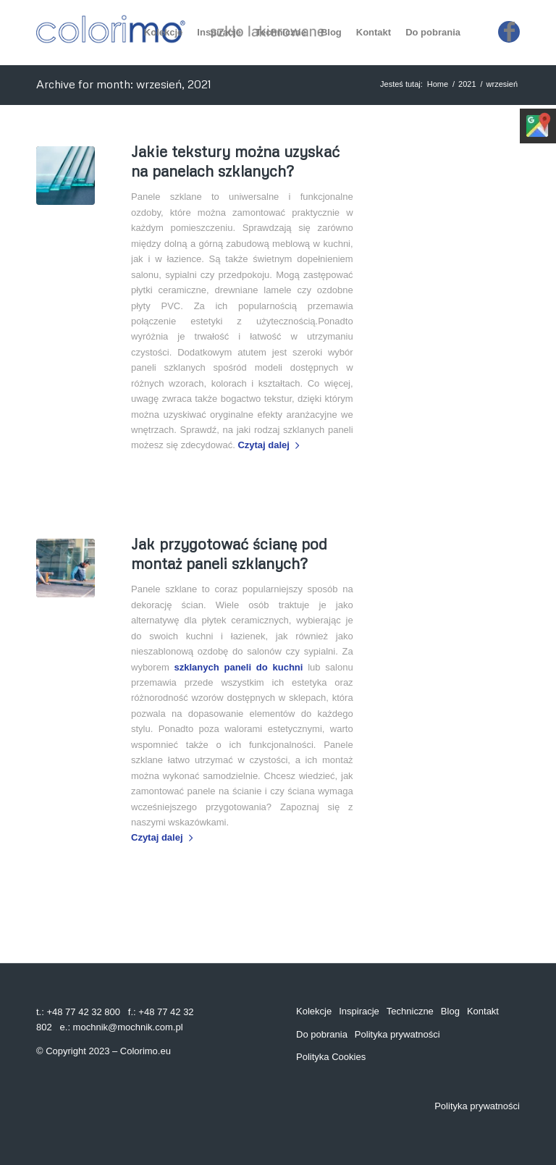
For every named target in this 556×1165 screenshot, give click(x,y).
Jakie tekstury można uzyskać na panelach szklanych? (235, 161)
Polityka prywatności (397, 1034)
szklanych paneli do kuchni (238, 667)
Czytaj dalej (271, 444)
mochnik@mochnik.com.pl (128, 1027)
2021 (467, 84)
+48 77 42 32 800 (83, 1011)
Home (437, 84)
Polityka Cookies (331, 1056)
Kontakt (483, 1011)
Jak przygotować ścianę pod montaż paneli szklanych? (229, 553)
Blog (450, 1011)
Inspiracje (359, 1011)
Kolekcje (314, 1011)
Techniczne (410, 1011)
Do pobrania (322, 1034)
